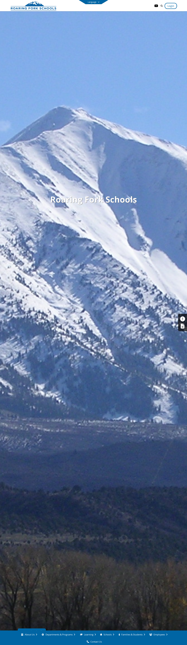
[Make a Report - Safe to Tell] (182, 319)
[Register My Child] (182, 326)
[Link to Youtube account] (156, 6)
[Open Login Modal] (171, 6)
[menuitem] (29, 634)
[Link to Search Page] (161, 6)
